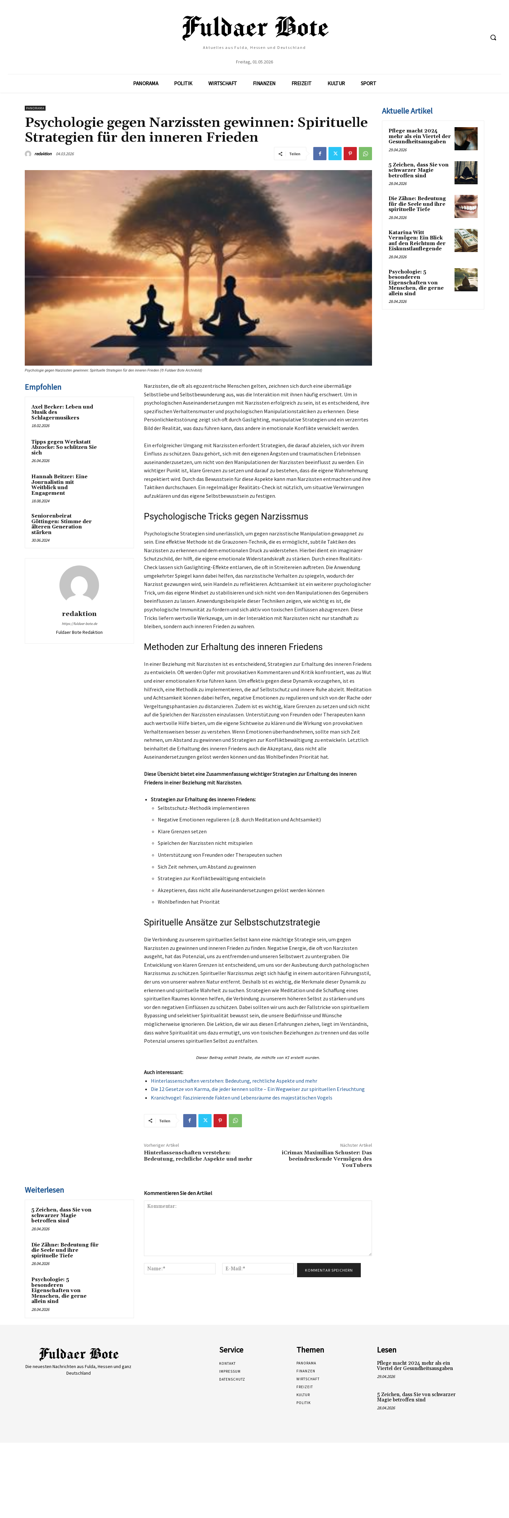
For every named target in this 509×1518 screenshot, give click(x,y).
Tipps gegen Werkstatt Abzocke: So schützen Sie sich (64, 447)
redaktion (42, 154)
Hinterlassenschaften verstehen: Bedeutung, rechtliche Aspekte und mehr (234, 1080)
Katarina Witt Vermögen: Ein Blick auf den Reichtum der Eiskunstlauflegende (417, 241)
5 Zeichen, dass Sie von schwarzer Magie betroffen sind (61, 1215)
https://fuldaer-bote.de (79, 623)
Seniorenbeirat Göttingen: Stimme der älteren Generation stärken (61, 524)
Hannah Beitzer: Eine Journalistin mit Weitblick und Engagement (59, 485)
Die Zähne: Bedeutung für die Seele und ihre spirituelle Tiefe (65, 1250)
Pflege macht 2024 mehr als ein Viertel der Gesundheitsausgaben (420, 136)
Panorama (35, 108)
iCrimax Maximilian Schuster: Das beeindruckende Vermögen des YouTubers (327, 1159)
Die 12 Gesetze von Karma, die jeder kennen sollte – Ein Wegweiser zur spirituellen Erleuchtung (258, 1089)
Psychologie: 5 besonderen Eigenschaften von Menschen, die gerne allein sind (58, 1291)
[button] (493, 37)
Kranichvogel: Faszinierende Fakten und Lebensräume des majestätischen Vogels (241, 1097)
